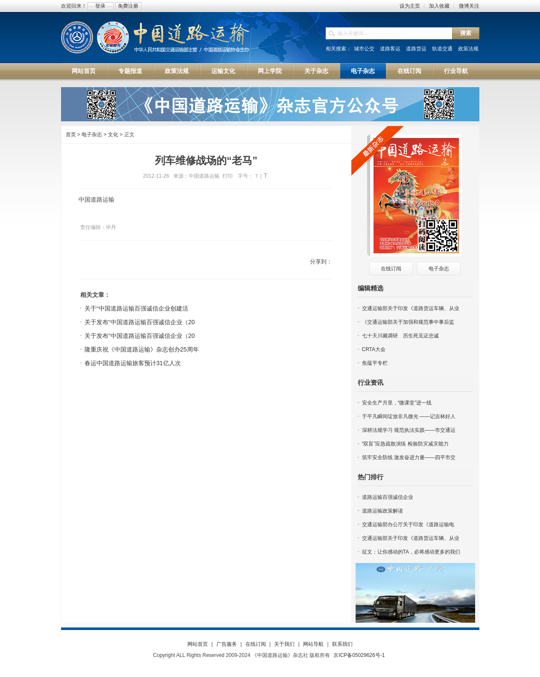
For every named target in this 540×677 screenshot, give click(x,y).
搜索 (465, 33)
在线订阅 (409, 70)
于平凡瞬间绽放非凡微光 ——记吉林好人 (408, 416)
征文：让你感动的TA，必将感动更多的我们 (411, 552)
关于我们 (284, 644)
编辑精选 (370, 288)
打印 (227, 176)
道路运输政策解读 (382, 511)
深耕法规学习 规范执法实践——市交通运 (408, 430)
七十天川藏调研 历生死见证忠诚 (400, 336)
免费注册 (128, 6)
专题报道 (130, 70)
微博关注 (469, 6)
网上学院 (270, 70)
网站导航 (313, 644)
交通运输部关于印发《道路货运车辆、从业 (410, 308)
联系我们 (342, 644)
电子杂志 (363, 70)
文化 (113, 135)
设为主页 (410, 6)
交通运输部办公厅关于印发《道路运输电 (408, 525)
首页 (71, 135)
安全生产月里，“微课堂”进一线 (397, 403)
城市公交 (364, 49)
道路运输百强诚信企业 (387, 497)
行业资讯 (370, 382)
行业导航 (456, 70)
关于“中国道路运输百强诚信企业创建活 (136, 308)
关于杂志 (316, 70)
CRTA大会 (374, 349)
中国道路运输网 (156, 38)
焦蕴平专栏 (375, 363)
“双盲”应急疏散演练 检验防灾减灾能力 (405, 444)
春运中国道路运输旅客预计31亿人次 (133, 363)
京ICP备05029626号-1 (359, 655)
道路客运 (390, 49)
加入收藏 (439, 6)
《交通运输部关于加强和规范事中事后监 (408, 322)
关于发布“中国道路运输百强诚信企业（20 (140, 322)
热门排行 (370, 477)
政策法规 (468, 49)
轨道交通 (442, 49)
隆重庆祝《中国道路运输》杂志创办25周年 (142, 349)
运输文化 (223, 70)
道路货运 (416, 49)
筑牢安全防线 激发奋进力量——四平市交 (408, 457)
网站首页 (84, 70)
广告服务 (226, 644)
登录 (100, 6)
